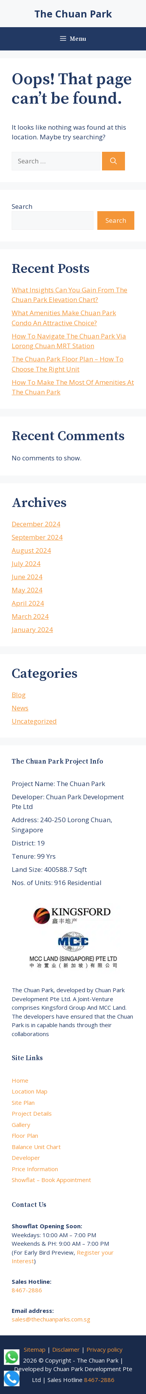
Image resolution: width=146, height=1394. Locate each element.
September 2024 (37, 537)
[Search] (113, 161)
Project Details (32, 1113)
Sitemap (35, 1349)
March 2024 (30, 616)
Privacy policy (104, 1349)
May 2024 (27, 589)
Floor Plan (25, 1135)
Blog (19, 694)
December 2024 (36, 523)
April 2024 (28, 603)
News (20, 707)
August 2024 (31, 550)
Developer (26, 1157)
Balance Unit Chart (36, 1147)
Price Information (35, 1169)
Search (22, 206)
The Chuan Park (73, 13)
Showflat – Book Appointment (51, 1180)
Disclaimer (66, 1349)
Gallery (21, 1124)
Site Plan (23, 1102)
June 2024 (27, 576)
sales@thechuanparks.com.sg (51, 1319)
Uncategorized (34, 721)
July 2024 (26, 563)
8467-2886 (27, 1290)
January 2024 (32, 629)
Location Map (29, 1091)
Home (20, 1080)
